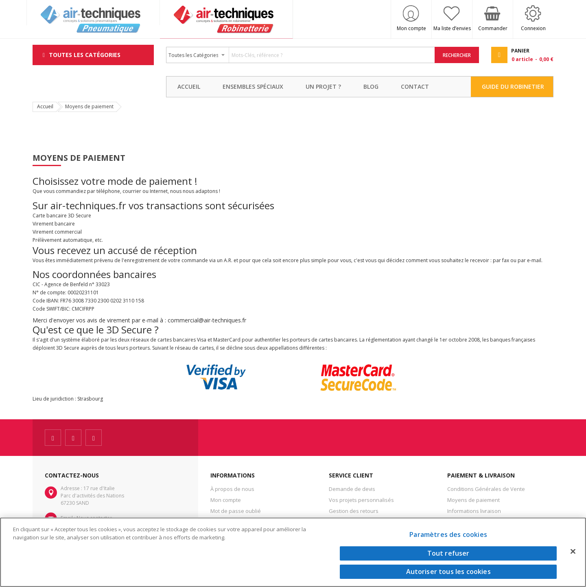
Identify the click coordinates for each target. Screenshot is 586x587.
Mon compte (411, 28)
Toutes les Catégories (84, 55)
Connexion (533, 28)
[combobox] (300, 55)
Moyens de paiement (473, 500)
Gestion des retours (353, 511)
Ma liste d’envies (452, 28)
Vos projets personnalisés (361, 500)
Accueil (45, 106)
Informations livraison (474, 511)
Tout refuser (448, 553)
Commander (492, 28)
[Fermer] (573, 551)
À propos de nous (232, 489)
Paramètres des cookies (448, 534)
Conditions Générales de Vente (486, 489)
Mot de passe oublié (235, 511)
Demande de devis (352, 489)
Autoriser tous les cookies (448, 571)
